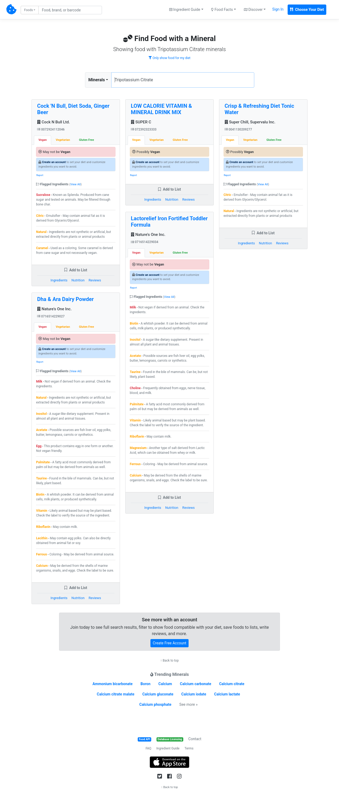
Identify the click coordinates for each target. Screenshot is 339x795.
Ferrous (41, 554)
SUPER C (141, 122)
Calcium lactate (227, 694)
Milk (39, 381)
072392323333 (144, 129)
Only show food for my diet (169, 58)
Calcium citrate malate (116, 694)
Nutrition (78, 280)
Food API (144, 739)
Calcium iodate (193, 694)
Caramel (42, 248)
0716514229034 (144, 242)
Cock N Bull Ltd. (53, 122)
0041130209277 (238, 129)
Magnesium (138, 448)
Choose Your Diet (307, 9)
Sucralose (43, 195)
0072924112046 (51, 129)
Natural (41, 232)
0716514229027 (51, 316)
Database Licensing (170, 739)
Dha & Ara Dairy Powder (65, 299)
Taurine (41, 478)
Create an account (54, 162)
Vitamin (41, 511)
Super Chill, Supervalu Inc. (250, 122)
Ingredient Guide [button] (184, 9)
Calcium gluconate (157, 694)
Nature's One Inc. (54, 309)
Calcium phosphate (155, 704)
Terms (189, 748)
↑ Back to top (169, 660)
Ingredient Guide (167, 748)
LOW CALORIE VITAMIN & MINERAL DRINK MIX (161, 109)
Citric (40, 216)
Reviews (94, 280)
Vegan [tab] (42, 140)
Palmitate (43, 462)
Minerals (96, 79)
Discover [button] (253, 9)
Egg (38, 446)
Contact (194, 739)
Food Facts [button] (222, 9)
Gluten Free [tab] (86, 140)
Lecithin (41, 538)
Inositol (41, 414)
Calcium (42, 566)
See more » (188, 704)
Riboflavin (43, 527)
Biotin (40, 494)
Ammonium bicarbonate (112, 684)
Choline (135, 388)
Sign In (277, 9)
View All (75, 184)
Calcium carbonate (195, 684)
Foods (28, 10)
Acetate (41, 430)
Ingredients (59, 280)
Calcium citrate (231, 684)
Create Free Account (169, 643)
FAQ (148, 748)
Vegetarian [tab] (63, 140)
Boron (146, 684)
